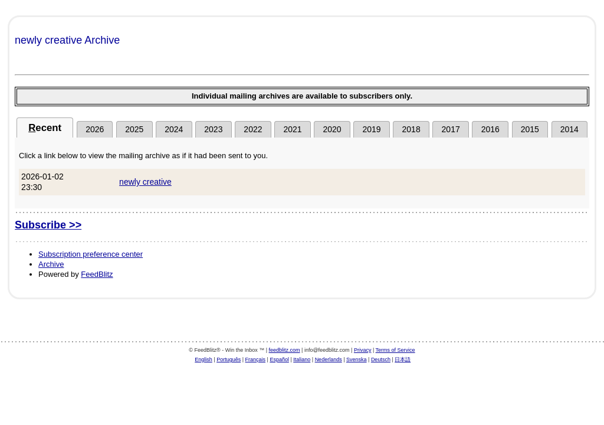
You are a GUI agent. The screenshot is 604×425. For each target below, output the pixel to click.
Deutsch (380, 359)
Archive (51, 264)
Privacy (363, 350)
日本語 (403, 359)
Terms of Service (395, 350)
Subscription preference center (90, 254)
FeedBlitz (97, 274)
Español (279, 359)
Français (255, 359)
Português (228, 359)
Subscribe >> (48, 225)
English (203, 359)
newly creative (145, 182)
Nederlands (328, 359)
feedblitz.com (284, 350)
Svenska (356, 359)
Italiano (301, 359)
